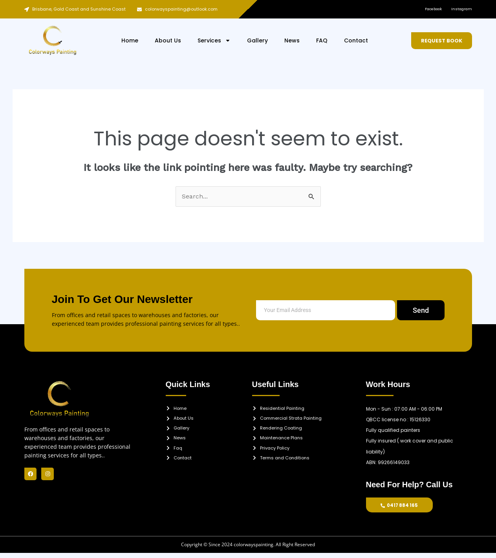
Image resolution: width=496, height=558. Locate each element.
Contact (356, 40)
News (292, 40)
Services (214, 40)
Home (129, 40)
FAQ (322, 40)
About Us (168, 40)
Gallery (257, 40)
